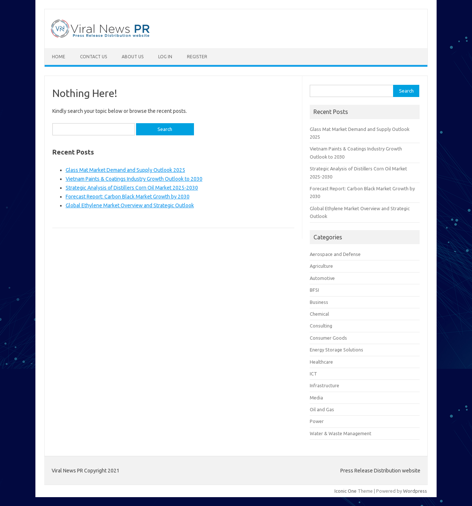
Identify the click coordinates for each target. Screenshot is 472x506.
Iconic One (345, 490)
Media (316, 397)
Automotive (322, 278)
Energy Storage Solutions (336, 349)
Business (319, 302)
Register (197, 56)
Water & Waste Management (340, 433)
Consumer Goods (328, 337)
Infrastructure (324, 385)
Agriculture (321, 265)
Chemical (319, 313)
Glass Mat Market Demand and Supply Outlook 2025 (125, 170)
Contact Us (93, 56)
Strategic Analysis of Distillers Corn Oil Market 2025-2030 (132, 188)
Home (58, 56)
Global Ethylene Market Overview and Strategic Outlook (130, 205)
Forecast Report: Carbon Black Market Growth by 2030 (128, 197)
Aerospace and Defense (335, 254)
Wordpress (415, 490)
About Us (132, 56)
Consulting (321, 325)
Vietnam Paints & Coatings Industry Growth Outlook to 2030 (134, 179)
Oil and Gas (322, 409)
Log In (165, 56)
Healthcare (321, 361)
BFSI (314, 289)
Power (317, 421)
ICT (313, 373)
